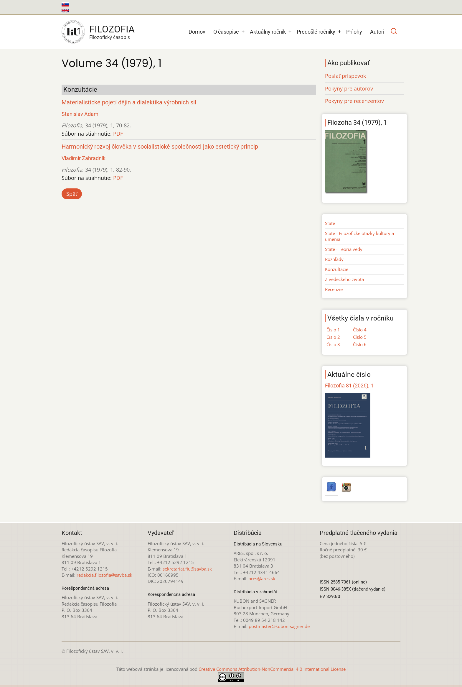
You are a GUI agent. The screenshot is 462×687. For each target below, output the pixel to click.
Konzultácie (336, 269)
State (330, 223)
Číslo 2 (333, 337)
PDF (118, 133)
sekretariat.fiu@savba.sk (187, 569)
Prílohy (354, 32)
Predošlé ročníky (316, 32)
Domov (197, 32)
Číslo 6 (360, 344)
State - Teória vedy (343, 249)
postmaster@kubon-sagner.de (279, 626)
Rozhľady (334, 259)
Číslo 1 (333, 330)
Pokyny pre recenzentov (354, 100)
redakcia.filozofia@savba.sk (104, 575)
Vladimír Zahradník (83, 158)
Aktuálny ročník (268, 32)
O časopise (226, 32)
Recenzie (334, 289)
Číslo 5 (360, 337)
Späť (71, 193)
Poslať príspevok (345, 75)
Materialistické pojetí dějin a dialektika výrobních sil (129, 102)
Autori (377, 32)
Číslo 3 (333, 344)
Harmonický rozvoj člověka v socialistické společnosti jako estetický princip (160, 146)
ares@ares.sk (262, 578)
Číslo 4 (360, 330)
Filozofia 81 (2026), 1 (349, 385)
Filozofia (112, 29)
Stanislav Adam (80, 114)
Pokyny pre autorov (349, 88)
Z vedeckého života (344, 279)
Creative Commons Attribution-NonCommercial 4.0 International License (272, 669)
